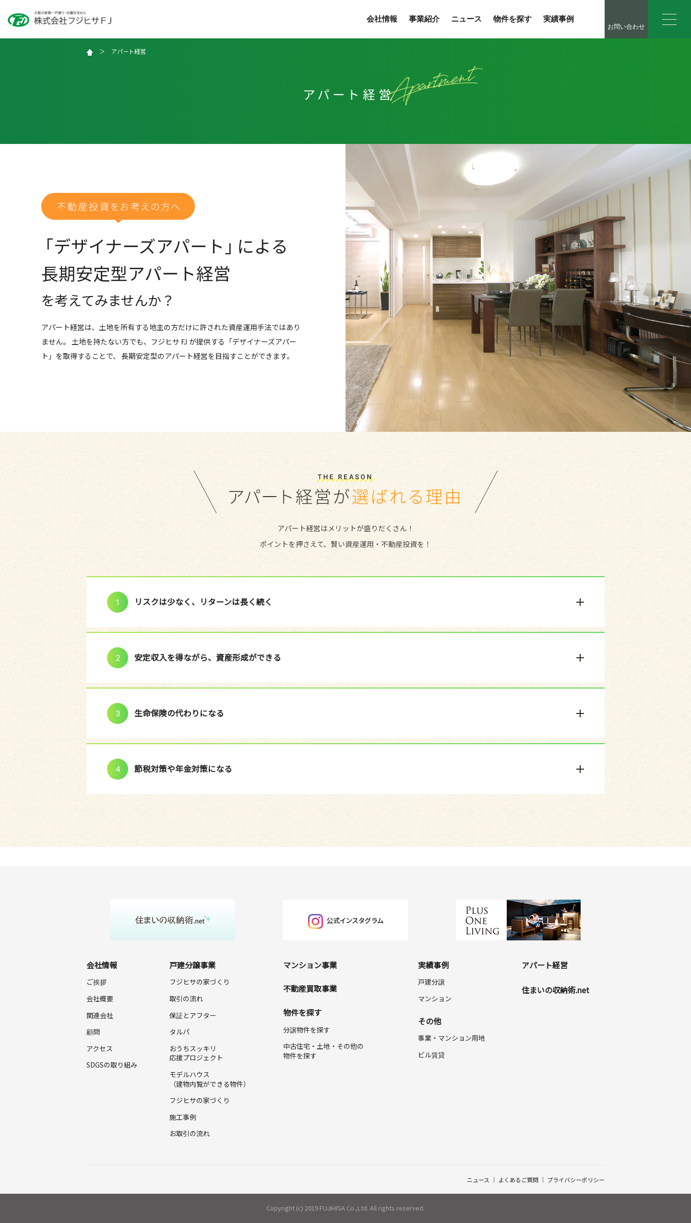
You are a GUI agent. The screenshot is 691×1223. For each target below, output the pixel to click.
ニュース (466, 19)
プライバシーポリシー (576, 1180)
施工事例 (182, 1117)
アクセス (99, 1048)
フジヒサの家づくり (199, 981)
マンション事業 (310, 965)
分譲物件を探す (306, 1029)
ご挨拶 (96, 981)
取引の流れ (186, 998)
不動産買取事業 (310, 988)
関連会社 (99, 1015)
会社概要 (99, 998)
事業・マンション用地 (451, 1038)
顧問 (93, 1031)
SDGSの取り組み (111, 1064)
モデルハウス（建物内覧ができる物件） (209, 1079)
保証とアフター (192, 1015)
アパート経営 (128, 51)
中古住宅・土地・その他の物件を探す (323, 1050)
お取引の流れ (189, 1133)
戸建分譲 (431, 981)
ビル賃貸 (431, 1054)
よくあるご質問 (518, 1180)
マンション (435, 998)
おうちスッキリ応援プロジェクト (196, 1053)
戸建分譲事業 (192, 965)
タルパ (179, 1031)
